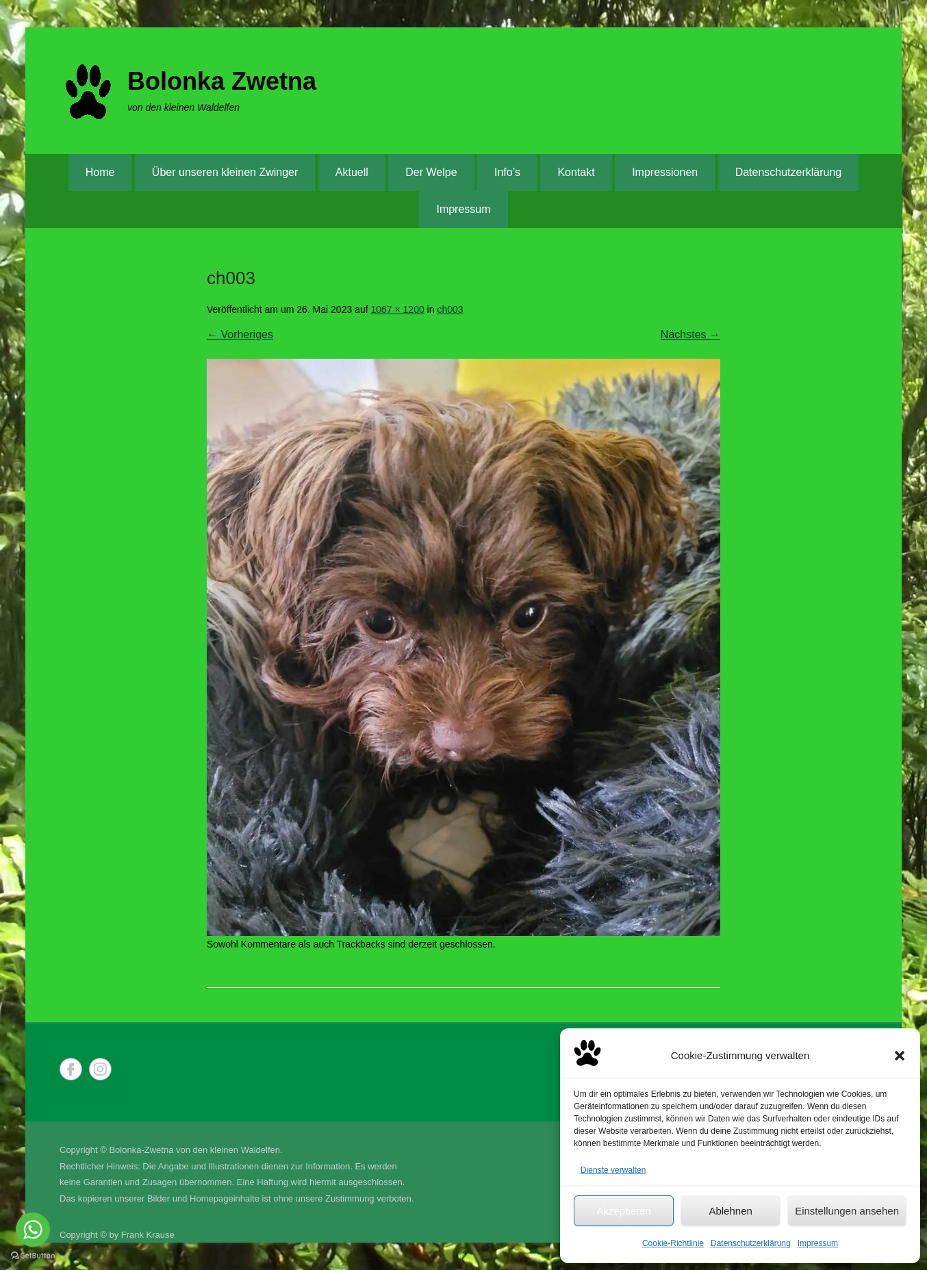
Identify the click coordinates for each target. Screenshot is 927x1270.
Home (100, 172)
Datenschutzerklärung (751, 1243)
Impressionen (665, 172)
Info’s (507, 172)
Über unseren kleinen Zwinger (225, 172)
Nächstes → (690, 334)
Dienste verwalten (613, 1170)
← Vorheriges (240, 334)
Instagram (100, 1069)
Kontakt (575, 172)
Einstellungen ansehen (847, 1211)
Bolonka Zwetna (221, 81)
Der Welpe (431, 172)
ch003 (450, 309)
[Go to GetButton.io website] (33, 1256)
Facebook (71, 1069)
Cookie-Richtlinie (673, 1243)
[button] (899, 1056)
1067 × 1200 (397, 309)
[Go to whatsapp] (33, 1229)
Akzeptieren (623, 1211)
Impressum (818, 1243)
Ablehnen (730, 1211)
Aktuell (351, 172)
